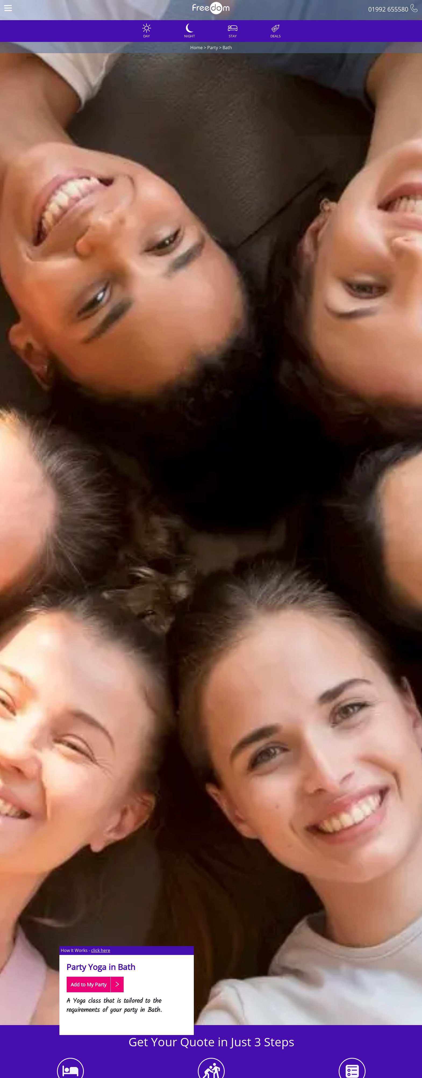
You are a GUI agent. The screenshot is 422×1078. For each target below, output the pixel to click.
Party (212, 48)
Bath (227, 48)
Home (196, 48)
